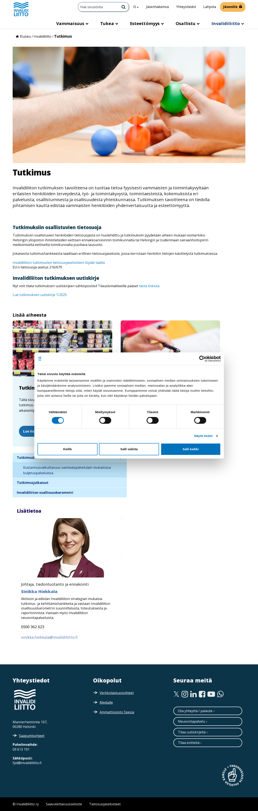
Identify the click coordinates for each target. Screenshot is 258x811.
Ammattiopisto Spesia (117, 712)
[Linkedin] (193, 694)
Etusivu (25, 36)
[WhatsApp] (220, 694)
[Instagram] (185, 694)
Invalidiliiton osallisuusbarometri (45, 492)
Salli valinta (129, 449)
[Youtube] (211, 694)
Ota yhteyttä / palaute (195, 711)
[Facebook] (202, 694)
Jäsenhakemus (157, 6)
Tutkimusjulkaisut (32, 482)
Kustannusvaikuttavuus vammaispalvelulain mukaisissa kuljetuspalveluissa (67, 470)
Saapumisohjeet (31, 735)
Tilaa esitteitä (188, 742)
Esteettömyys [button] (145, 23)
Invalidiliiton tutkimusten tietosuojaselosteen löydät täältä (59, 262)
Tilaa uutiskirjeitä (192, 732)
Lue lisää (30, 431)
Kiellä (67, 449)
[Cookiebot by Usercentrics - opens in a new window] (202, 359)
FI (137, 6)
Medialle (106, 702)
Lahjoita (209, 6)
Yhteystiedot (186, 6)
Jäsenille (230, 6)
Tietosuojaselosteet (105, 804)
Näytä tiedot (203, 436)
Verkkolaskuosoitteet (117, 692)
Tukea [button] (107, 23)
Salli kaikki (191, 449)
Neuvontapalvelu (191, 721)
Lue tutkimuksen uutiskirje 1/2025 (40, 294)
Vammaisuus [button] (70, 23)
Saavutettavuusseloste (64, 804)
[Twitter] (176, 694)
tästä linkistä (149, 286)
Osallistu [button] (186, 23)
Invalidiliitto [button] (226, 23)
